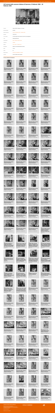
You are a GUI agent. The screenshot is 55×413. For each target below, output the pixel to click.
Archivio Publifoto (47, 1)
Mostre (50, 1)
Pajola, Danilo (20, 40)
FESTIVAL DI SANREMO (16, 52)
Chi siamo (43, 1)
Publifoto (14, 42)
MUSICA (21, 52)
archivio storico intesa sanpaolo (9, 1)
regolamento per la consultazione (7, 410)
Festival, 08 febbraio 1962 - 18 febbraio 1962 (19, 32)
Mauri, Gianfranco (15, 40)
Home (40, 1)
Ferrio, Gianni (15, 44)
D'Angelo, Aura (19, 44)
